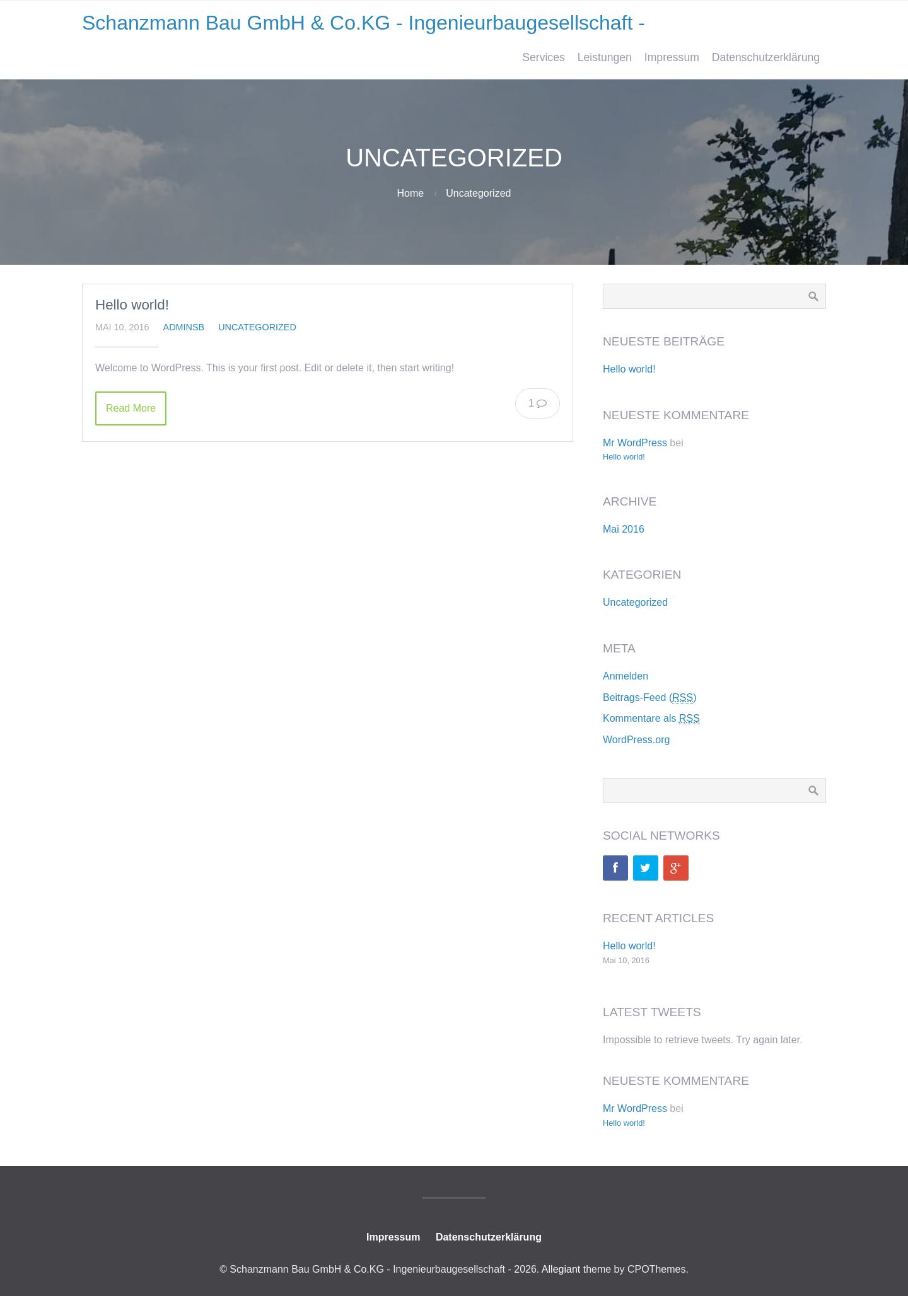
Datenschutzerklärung (766, 57)
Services (543, 57)
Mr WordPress (635, 442)
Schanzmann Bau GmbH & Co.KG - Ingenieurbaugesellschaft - (363, 22)
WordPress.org (636, 739)
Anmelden (625, 676)
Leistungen (605, 57)
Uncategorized (478, 193)
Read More (131, 408)
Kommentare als (651, 718)
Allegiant (561, 1269)
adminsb (184, 327)
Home (410, 193)
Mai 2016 (623, 529)
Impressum (671, 57)
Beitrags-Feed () (650, 697)
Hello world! (132, 305)
